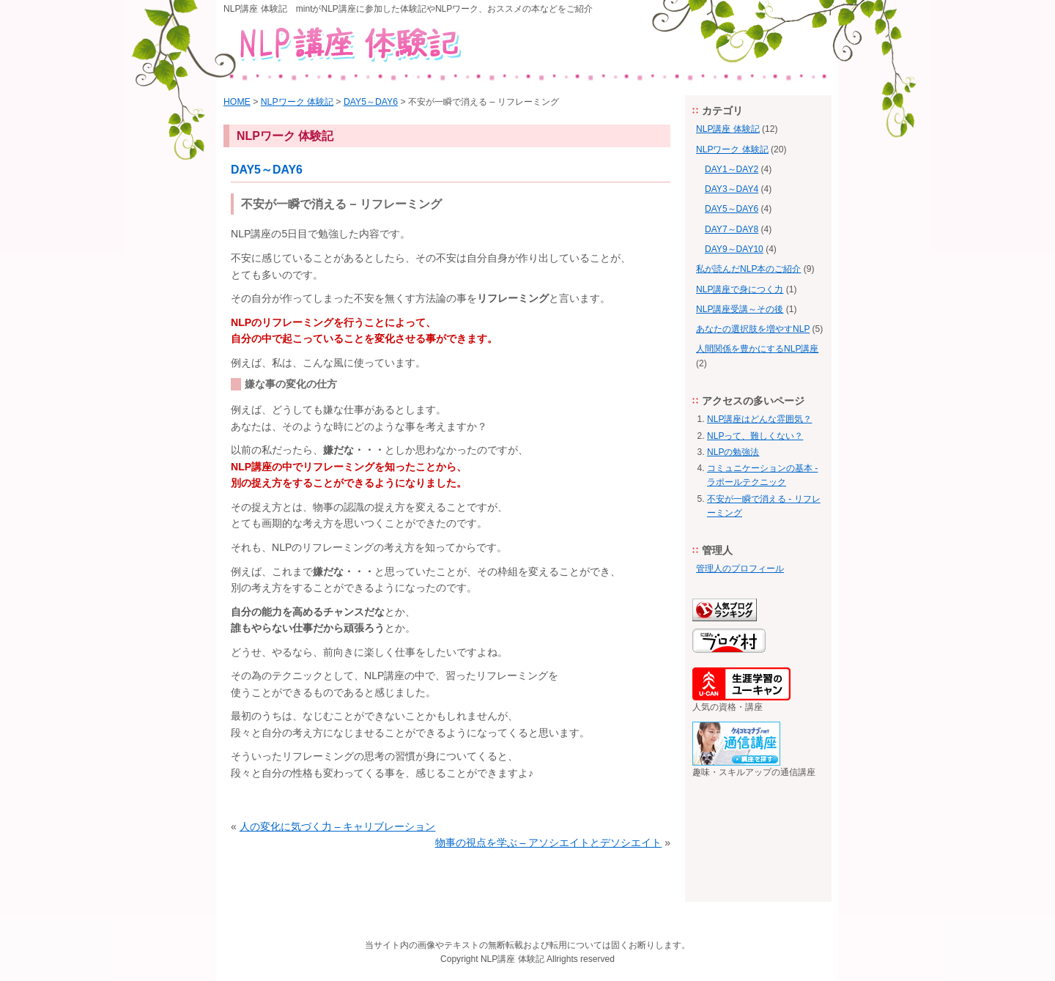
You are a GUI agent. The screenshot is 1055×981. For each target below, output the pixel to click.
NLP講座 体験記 (728, 129)
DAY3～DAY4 (731, 189)
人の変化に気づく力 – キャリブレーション (338, 826)
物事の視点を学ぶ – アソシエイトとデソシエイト (548, 842)
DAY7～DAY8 (731, 229)
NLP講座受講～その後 (739, 309)
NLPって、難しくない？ (755, 436)
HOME (237, 102)
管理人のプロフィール (740, 568)
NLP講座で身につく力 (739, 289)
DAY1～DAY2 (731, 169)
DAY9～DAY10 (734, 249)
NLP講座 (498, 959)
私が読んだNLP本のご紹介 (748, 269)
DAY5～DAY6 (371, 102)
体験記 (531, 959)
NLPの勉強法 (733, 452)
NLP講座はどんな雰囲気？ (759, 419)
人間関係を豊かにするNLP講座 (757, 349)
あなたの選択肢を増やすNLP (753, 329)
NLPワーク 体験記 (297, 102)
